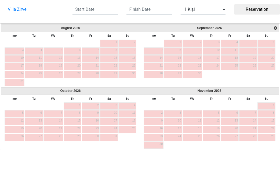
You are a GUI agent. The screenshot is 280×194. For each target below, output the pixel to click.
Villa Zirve (17, 9)
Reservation (257, 9)
